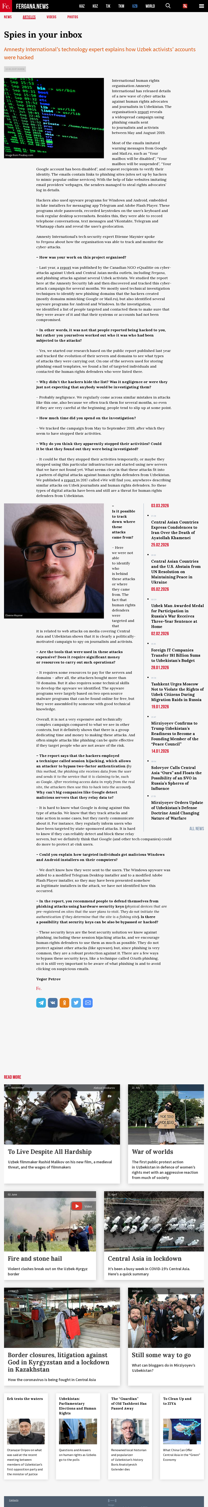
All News (196, 829)
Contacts (13, 1500)
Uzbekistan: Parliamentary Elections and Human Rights (77, 1406)
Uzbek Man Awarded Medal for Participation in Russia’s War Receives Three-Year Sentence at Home (177, 616)
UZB (135, 6)
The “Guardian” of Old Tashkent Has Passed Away (129, 1404)
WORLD (150, 6)
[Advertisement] (104, 1045)
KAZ (82, 6)
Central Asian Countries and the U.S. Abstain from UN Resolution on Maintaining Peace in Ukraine (176, 572)
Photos (72, 17)
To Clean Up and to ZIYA (177, 1401)
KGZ (95, 6)
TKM (121, 6)
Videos (51, 17)
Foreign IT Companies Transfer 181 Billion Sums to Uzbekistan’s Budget (175, 655)
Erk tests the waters (25, 1399)
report (143, 111)
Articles (29, 17)
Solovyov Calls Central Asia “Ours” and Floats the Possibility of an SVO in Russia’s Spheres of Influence (176, 778)
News (8, 17)
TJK (108, 6)
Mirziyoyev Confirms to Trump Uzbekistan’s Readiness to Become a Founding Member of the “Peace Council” (175, 733)
